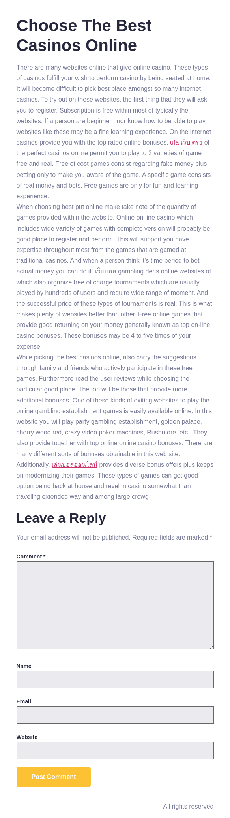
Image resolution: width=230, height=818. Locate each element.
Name (24, 666)
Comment (31, 556)
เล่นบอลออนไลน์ (74, 464)
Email (24, 701)
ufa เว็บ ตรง (186, 142)
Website (27, 737)
